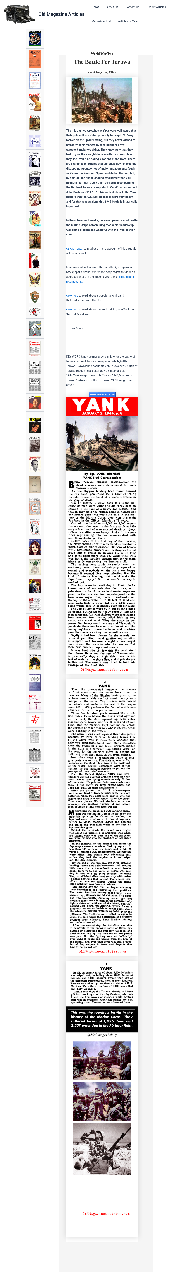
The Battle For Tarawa (102, 61)
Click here (72, 295)
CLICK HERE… (75, 248)
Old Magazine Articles (61, 14)
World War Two (102, 54)
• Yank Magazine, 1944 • (102, 72)
